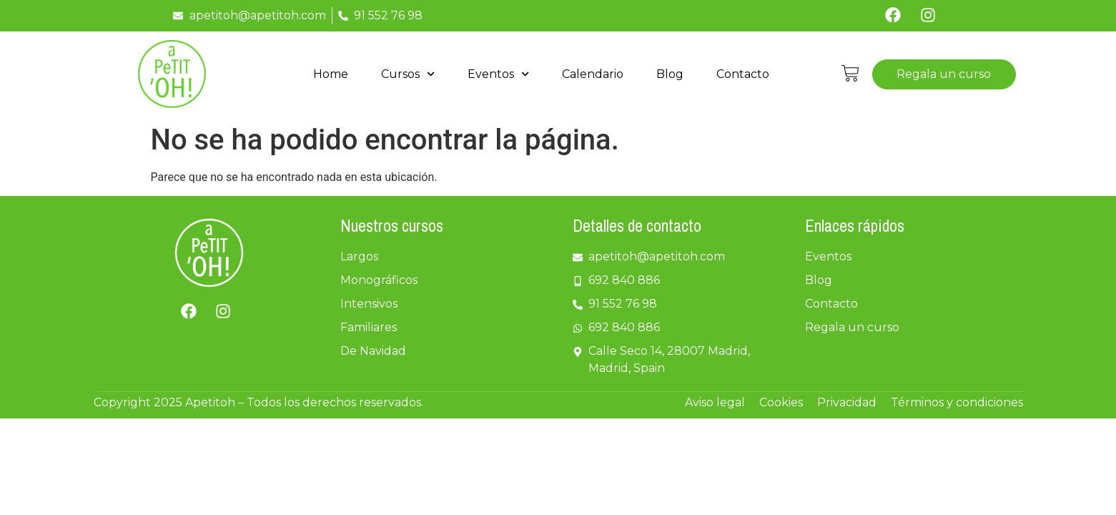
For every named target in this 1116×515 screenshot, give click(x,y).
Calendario (592, 74)
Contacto (742, 74)
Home (330, 74)
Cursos (408, 74)
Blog (669, 74)
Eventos (498, 74)
